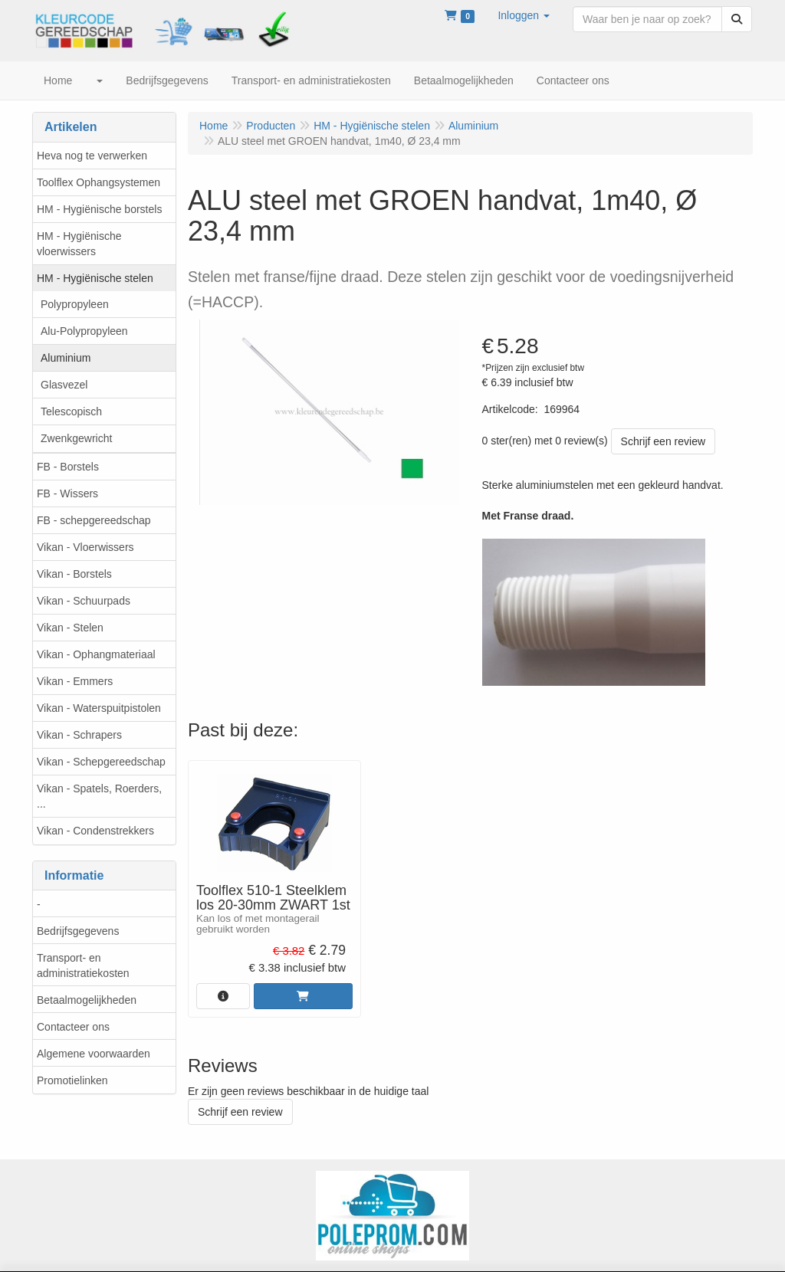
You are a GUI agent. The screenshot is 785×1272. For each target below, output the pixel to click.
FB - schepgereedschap (94, 520)
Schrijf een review (663, 441)
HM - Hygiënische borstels (99, 209)
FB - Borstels (68, 467)
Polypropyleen (75, 304)
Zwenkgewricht (76, 438)
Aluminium (65, 358)
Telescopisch (71, 411)
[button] (523, 15)
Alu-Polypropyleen (84, 331)
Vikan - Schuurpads (83, 601)
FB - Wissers (67, 493)
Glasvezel (64, 385)
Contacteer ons (73, 1027)
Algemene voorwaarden (93, 1053)
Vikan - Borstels (74, 574)
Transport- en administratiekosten (83, 965)
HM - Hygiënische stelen (95, 278)
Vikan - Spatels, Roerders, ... (99, 796)
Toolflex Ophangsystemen (98, 182)
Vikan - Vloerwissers (85, 547)
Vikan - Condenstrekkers (95, 831)
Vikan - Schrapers (79, 735)
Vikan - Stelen (70, 627)
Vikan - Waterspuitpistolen (99, 708)
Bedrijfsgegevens (78, 931)
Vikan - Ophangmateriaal (96, 654)
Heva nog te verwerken (92, 155)
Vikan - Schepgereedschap (101, 762)
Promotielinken (72, 1080)
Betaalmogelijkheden (86, 1000)
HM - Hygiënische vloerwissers (79, 243)
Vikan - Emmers (75, 681)
